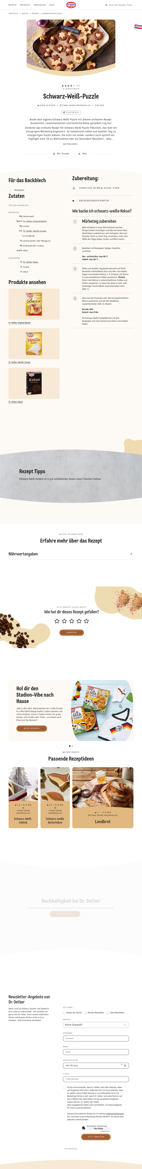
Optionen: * (69, 1007)
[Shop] (53, 5)
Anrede (66, 1020)
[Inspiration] (41, 5)
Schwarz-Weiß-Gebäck (23, 797)
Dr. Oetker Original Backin (34, 221)
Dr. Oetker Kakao (30, 262)
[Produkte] (27, 5)
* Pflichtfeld (70, 1149)
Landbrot (103, 797)
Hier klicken (98, 1129)
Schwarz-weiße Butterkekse (55, 797)
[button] (71, 81)
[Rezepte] (14, 5)
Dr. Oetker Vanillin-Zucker (34, 231)
